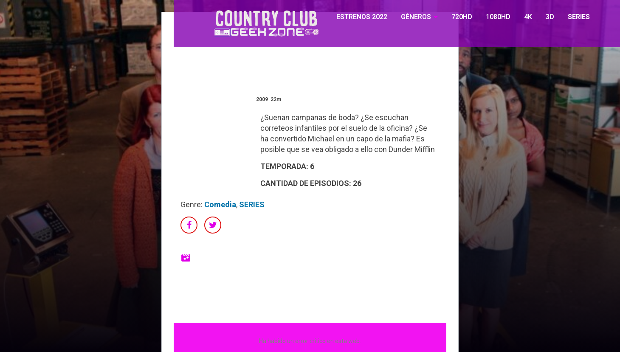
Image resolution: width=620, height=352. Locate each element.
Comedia (220, 204)
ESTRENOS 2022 (361, 17)
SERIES (579, 17)
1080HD (498, 17)
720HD (461, 17)
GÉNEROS (416, 17)
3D (550, 17)
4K (528, 17)
